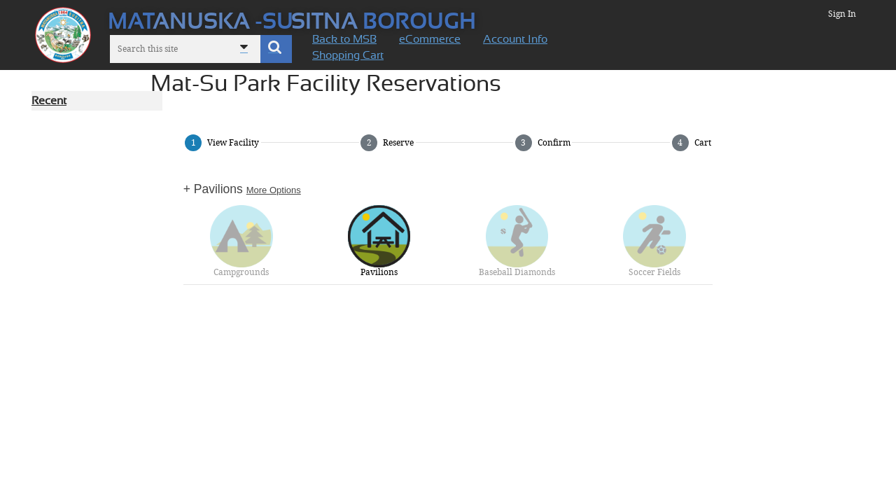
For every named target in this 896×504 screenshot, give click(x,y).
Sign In (842, 14)
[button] (276, 49)
